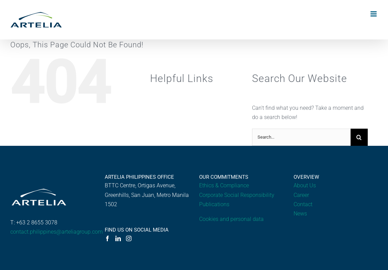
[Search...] (301, 137)
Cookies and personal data (231, 219)
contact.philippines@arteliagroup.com (56, 231)
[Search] (359, 137)
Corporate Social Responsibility (236, 195)
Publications (214, 204)
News (300, 213)
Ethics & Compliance (224, 185)
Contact (303, 204)
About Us (305, 185)
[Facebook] (107, 238)
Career (301, 195)
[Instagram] (129, 238)
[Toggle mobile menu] (374, 13)
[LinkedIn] (118, 238)
